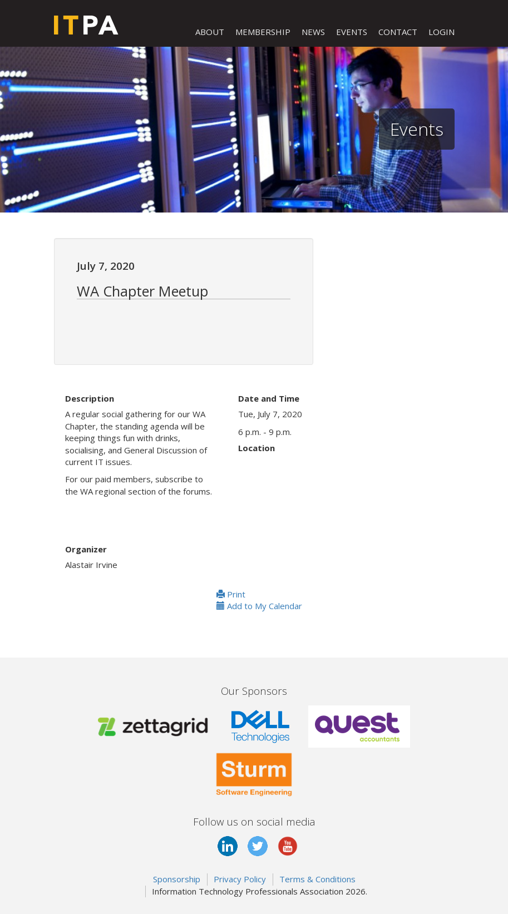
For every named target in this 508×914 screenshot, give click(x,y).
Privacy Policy (240, 879)
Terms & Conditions (317, 879)
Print (230, 594)
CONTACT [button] (397, 31)
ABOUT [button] (209, 31)
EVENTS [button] (351, 31)
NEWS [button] (313, 31)
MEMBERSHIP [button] (262, 31)
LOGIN (441, 31)
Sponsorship (176, 879)
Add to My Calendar (259, 605)
